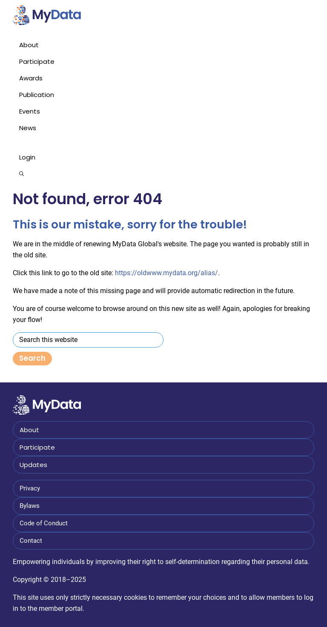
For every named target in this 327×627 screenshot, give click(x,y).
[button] (163, 173)
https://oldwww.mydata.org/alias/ (166, 273)
